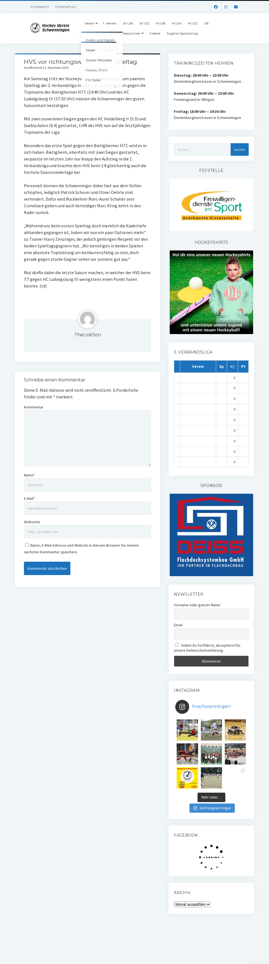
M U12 (193, 23)
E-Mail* (29, 498)
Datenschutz (65, 6)
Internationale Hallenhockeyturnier (112, 33)
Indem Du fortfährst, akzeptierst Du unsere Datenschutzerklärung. (207, 648)
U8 (206, 23)
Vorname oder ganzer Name (197, 604)
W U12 (144, 23)
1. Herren (110, 23)
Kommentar (33, 407)
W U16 (128, 23)
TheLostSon (87, 334)
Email (178, 624)
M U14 (177, 23)
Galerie (154, 33)
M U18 (161, 23)
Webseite (32, 521)
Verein (89, 23)
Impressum (40, 6)
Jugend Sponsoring (182, 33)
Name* (29, 475)
